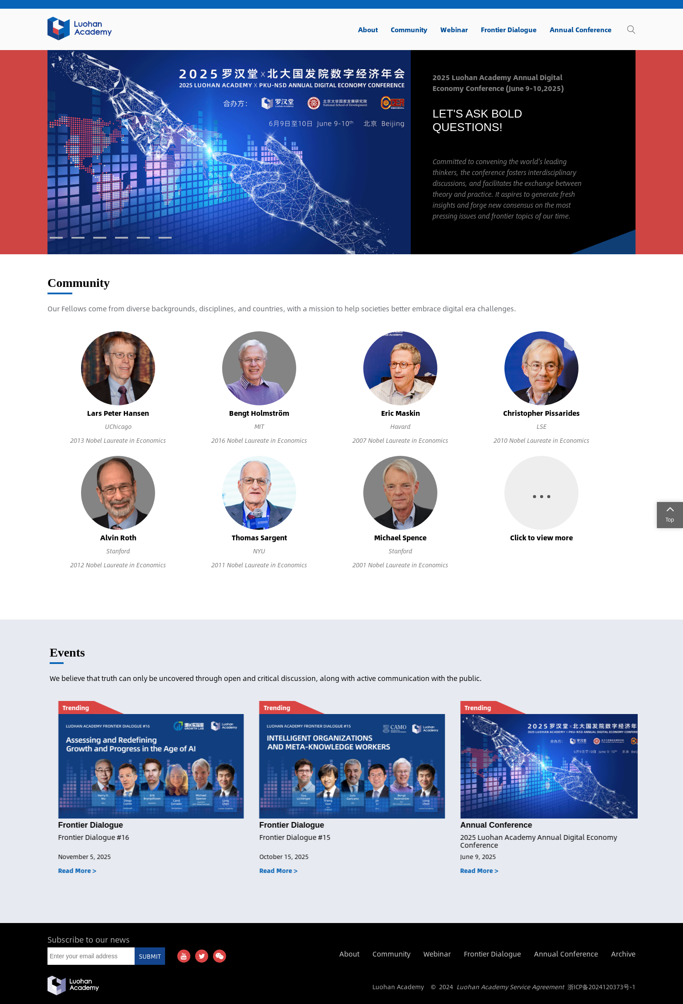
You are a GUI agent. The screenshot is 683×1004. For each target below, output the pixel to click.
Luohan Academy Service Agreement (510, 986)
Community (78, 283)
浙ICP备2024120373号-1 (602, 986)
